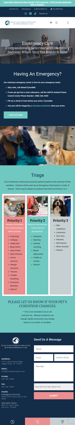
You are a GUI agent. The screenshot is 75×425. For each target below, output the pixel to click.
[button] (67, 22)
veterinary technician (41, 106)
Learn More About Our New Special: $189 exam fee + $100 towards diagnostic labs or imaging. (37, 3)
